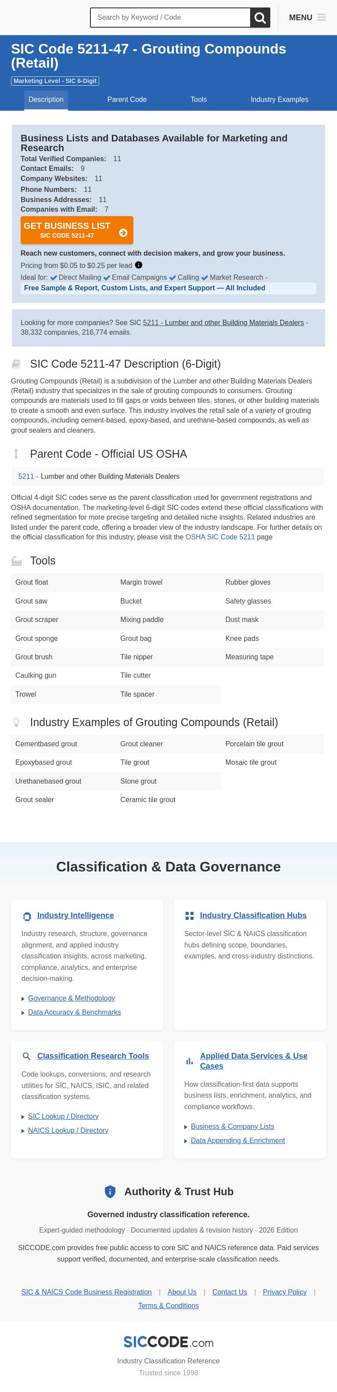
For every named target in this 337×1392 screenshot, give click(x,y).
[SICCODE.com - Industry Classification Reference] (168, 1342)
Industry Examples (279, 99)
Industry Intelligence (75, 915)
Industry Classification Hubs (253, 915)
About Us (182, 1292)
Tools (198, 99)
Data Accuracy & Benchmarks (74, 1012)
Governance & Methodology (71, 998)
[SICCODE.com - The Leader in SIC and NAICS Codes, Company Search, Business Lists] (47, 17)
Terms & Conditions (168, 1305)
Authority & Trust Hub (178, 1191)
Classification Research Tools (93, 1056)
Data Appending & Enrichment (238, 1140)
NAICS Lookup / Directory (68, 1130)
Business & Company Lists (232, 1126)
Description (46, 99)
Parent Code (127, 99)
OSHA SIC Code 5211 (220, 537)
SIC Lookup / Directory (63, 1116)
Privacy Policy (285, 1292)
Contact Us (229, 1292)
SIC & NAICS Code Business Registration (87, 1292)
